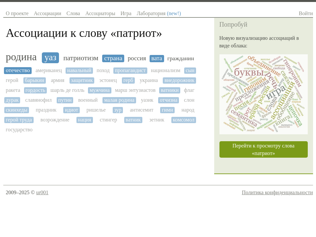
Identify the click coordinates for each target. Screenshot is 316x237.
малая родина (119, 100)
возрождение (55, 119)
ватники (170, 90)
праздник (46, 110)
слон (189, 100)
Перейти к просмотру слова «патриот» (263, 149)
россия (137, 58)
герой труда (19, 119)
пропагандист (130, 70)
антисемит (141, 110)
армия (57, 80)
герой (12, 80)
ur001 (42, 192)
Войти (306, 13)
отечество (18, 70)
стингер (108, 119)
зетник (156, 119)
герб (128, 80)
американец (49, 70)
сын (190, 70)
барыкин (34, 80)
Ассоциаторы (100, 13)
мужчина (100, 90)
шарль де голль (67, 90)
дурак (12, 100)
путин (65, 100)
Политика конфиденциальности (277, 192)
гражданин (180, 58)
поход (103, 70)
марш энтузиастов (135, 90)
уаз (50, 57)
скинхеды (16, 110)
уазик (147, 100)
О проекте (17, 13)
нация (84, 119)
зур (118, 110)
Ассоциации (47, 13)
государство (19, 129)
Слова (73, 13)
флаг (189, 90)
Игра (126, 13)
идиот (71, 110)
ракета (13, 90)
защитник (82, 80)
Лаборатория (159, 13)
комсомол (183, 119)
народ (188, 110)
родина (21, 57)
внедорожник (179, 80)
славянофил (38, 100)
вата (156, 58)
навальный (79, 70)
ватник (133, 119)
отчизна (168, 100)
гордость (35, 90)
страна (113, 58)
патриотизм (80, 58)
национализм (165, 70)
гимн (167, 110)
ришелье (96, 110)
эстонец (108, 80)
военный (88, 100)
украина (149, 80)
